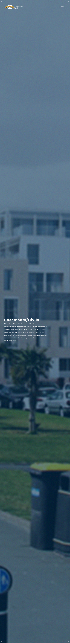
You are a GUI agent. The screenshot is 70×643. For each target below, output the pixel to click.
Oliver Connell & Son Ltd (14, 7)
